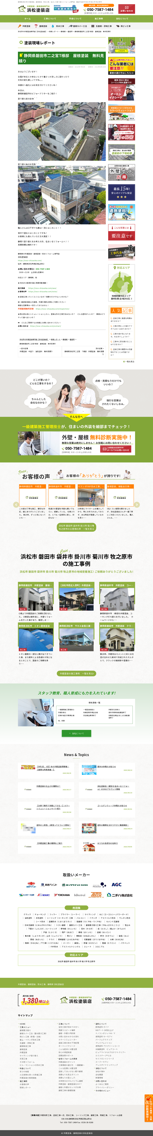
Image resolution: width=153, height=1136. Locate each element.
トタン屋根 (61, 925)
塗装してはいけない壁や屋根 (71, 1071)
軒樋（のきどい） (91, 943)
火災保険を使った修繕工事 (31, 1075)
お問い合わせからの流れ (69, 1037)
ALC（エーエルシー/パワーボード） (114, 914)
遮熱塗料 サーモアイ (104, 1037)
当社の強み (100, 1071)
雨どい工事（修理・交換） (31, 1037)
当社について (122, 18)
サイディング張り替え (29, 1056)
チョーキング (40, 914)
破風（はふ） (124, 936)
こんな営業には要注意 (68, 1068)
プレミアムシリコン (104, 1043)
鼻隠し (77, 943)
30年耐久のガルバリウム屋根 (71, 1081)
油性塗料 (28, 918)
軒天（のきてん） (107, 936)
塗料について (101, 1024)
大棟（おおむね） (117, 939)
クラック (27, 914)
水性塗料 (39, 918)
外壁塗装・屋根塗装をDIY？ (70, 1084)
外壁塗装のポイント (67, 1062)
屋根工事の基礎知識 (67, 1090)
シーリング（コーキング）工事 (60, 918)
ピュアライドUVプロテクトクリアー (111, 1052)
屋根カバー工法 (80, 26)
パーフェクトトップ (104, 1040)
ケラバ (51, 939)
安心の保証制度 (65, 1052)
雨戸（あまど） (68, 932)
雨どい (70, 936)
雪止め (127, 925)
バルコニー (81, 918)
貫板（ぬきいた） (37, 939)
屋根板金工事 (25, 1046)
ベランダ (93, 918)
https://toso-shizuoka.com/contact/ (45, 326)
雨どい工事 (126, 26)
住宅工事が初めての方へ (69, 1027)
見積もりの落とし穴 (67, 1078)
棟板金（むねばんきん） (86, 936)
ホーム (28, 18)
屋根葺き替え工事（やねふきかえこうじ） (103, 925)
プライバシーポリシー (105, 1087)
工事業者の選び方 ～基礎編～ (72, 1065)
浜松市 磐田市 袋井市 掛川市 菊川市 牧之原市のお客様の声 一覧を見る (76, 527)
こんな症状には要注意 (68, 1049)
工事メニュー (25, 1027)
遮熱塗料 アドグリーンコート (108, 1046)
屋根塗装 (43, 26)
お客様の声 (24, 1084)
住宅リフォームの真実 (68, 1059)
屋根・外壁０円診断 (67, 1033)
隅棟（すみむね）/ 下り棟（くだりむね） (42, 943)
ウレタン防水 (124, 918)
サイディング (90, 914)
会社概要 (99, 1075)
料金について (75, 18)
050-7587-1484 (100, 9)
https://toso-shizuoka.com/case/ (42, 288)
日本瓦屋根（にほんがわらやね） (39, 925)
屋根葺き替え (25, 1030)
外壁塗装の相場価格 (28, 1078)
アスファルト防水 (108, 918)
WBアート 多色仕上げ (105, 1030)
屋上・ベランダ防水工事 (30, 1040)
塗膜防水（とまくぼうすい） (61, 921)
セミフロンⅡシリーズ (105, 1059)
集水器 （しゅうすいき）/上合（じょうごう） (44, 936)
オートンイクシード (67, 1046)
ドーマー (67, 943)
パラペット (125, 943)
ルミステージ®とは (103, 1056)
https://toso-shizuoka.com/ (30, 260)
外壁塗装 (26, 26)
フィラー (53, 914)
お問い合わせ (101, 1081)
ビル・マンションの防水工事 (32, 1065)
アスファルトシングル (71, 946)
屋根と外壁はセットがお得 (70, 1087)
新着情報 (99, 1078)
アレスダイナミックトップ (107, 1065)
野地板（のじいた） (69, 928)
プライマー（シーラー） (71, 914)
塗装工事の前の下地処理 (69, 1043)
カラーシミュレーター (68, 1040)
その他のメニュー (103, 1091)
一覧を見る (129, 361)
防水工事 (60, 26)
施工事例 (99, 18)
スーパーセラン (102, 1062)
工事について (50, 18)
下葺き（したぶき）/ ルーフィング (42, 928)
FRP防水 (54, 946)
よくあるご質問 (102, 1084)
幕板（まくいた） (85, 932)
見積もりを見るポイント (69, 1075)
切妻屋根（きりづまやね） (95, 939)
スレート (87, 946)
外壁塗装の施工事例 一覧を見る (76, 673)
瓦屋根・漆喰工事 (104, 26)
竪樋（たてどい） (109, 943)
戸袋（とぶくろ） (50, 932)
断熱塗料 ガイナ (102, 1027)
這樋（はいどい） (104, 932)
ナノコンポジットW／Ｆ (106, 1033)
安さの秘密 (24, 1072)
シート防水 (40, 921)
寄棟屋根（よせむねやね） (69, 939)
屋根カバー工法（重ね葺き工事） (34, 1033)
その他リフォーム (27, 1062)
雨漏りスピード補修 (67, 1030)
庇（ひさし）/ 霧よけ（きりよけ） (112, 928)
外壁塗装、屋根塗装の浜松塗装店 (78, 1133)
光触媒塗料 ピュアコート (107, 1049)
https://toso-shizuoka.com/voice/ (42, 291)
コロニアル (99, 946)
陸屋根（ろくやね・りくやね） (90, 921)
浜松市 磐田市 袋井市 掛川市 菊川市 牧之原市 (76, 961)
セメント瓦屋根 (112, 921)
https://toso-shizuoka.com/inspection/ (52, 309)
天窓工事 (23, 1059)
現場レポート (25, 1088)
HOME (22, 1024)
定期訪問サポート (66, 1056)
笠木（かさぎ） (87, 928)
